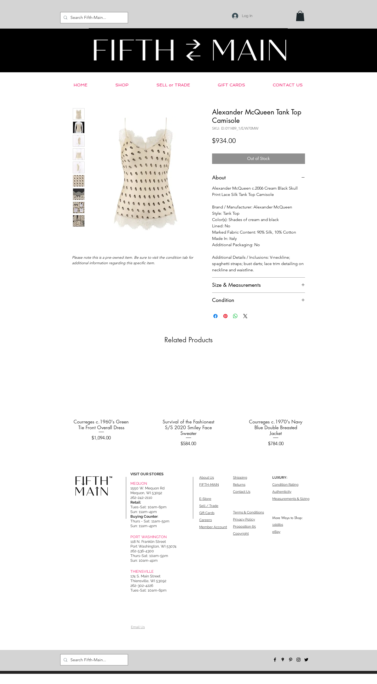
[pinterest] (290, 659)
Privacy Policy (244, 519)
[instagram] (298, 659)
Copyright (241, 534)
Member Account (213, 527)
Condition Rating (285, 485)
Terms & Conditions (248, 512)
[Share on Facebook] (215, 316)
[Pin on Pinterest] (225, 316)
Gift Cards (206, 513)
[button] (300, 16)
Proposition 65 (244, 526)
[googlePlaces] (282, 659)
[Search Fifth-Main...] (93, 17)
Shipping (240, 477)
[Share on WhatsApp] (235, 316)
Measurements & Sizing (290, 499)
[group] (188, 402)
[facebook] (275, 659)
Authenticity (281, 492)
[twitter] (306, 659)
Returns (239, 485)
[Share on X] (245, 316)
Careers (205, 520)
